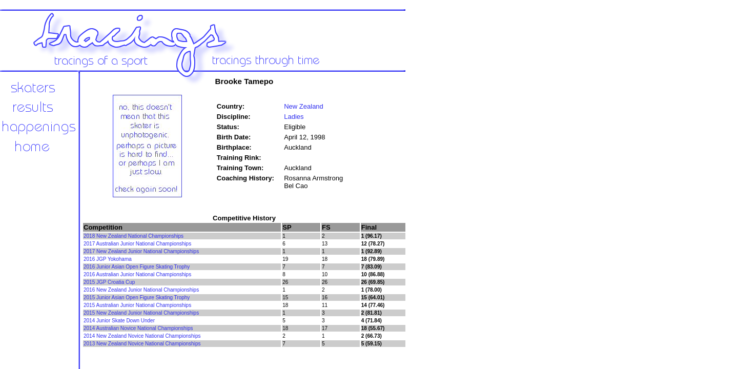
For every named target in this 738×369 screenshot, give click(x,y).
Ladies (293, 116)
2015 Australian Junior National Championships (137, 305)
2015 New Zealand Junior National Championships (141, 313)
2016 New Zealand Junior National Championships (141, 290)
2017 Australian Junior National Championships (137, 244)
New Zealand (303, 106)
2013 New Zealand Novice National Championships (142, 343)
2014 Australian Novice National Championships (138, 328)
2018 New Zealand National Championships (133, 236)
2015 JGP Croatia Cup (109, 282)
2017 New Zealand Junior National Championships (141, 251)
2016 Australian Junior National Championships (137, 274)
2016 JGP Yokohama (108, 259)
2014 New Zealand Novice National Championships (142, 336)
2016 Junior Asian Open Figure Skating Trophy (137, 267)
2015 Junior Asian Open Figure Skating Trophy (137, 297)
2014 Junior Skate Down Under (119, 320)
